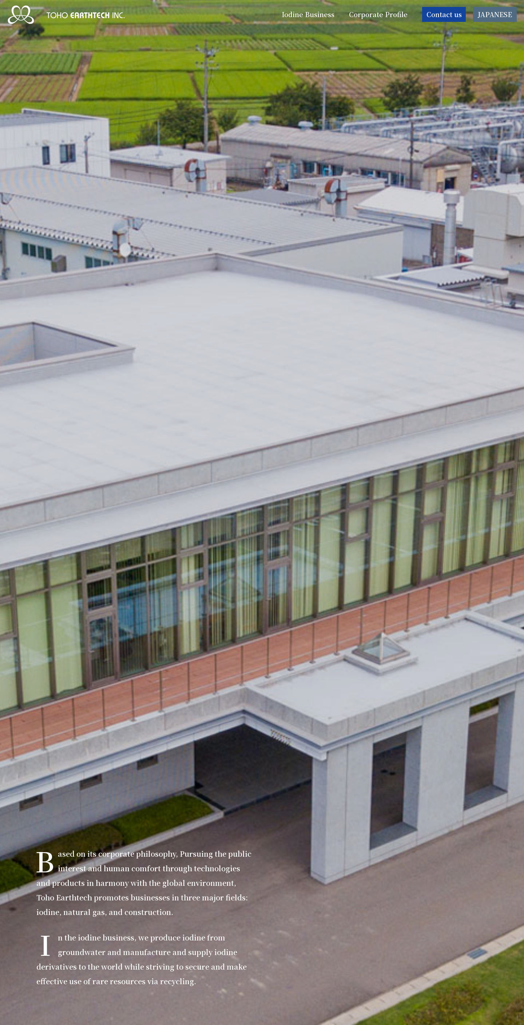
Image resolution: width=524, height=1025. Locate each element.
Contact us (444, 16)
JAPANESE (495, 16)
